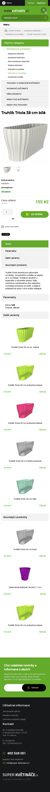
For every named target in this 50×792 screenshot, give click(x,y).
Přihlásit (31, 3)
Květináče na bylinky (16, 69)
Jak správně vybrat (11, 711)
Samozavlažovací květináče (18, 61)
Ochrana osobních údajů (14, 719)
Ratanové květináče (17, 88)
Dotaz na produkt (11, 226)
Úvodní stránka (13, 30)
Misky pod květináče (18, 99)
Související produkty (16, 265)
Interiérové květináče (32, 31)
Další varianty (12, 258)
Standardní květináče (16, 58)
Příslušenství (14, 94)
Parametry (10, 251)
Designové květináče (16, 54)
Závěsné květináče (15, 65)
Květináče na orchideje (14, 34)
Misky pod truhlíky (17, 105)
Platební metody (10, 715)
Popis (8, 243)
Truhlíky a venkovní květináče (23, 83)
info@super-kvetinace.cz (18, 763)
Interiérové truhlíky (15, 77)
